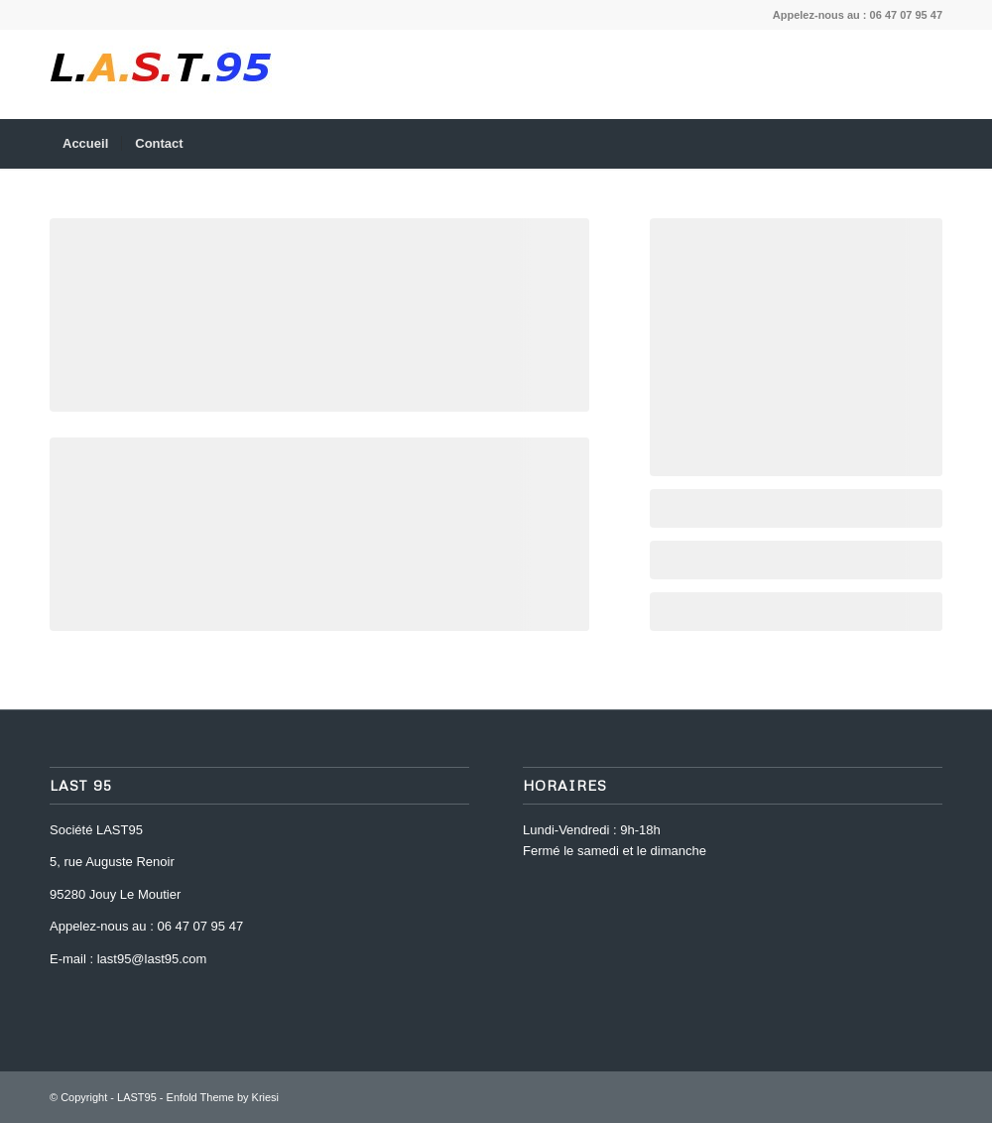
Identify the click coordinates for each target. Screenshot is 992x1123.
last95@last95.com (152, 958)
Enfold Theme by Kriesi (223, 1097)
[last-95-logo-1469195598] (161, 74)
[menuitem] (85, 144)
